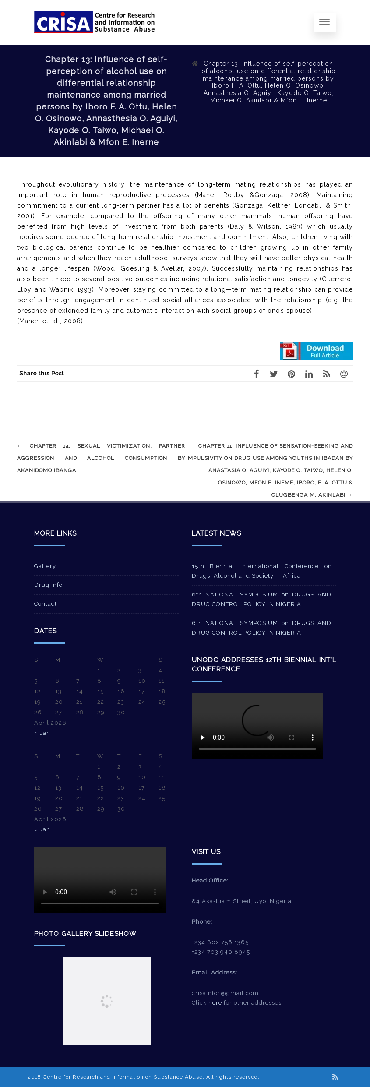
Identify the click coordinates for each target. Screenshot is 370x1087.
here (215, 1002)
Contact (45, 603)
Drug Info (48, 585)
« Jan (42, 733)
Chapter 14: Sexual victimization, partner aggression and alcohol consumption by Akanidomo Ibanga (101, 458)
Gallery (45, 566)
